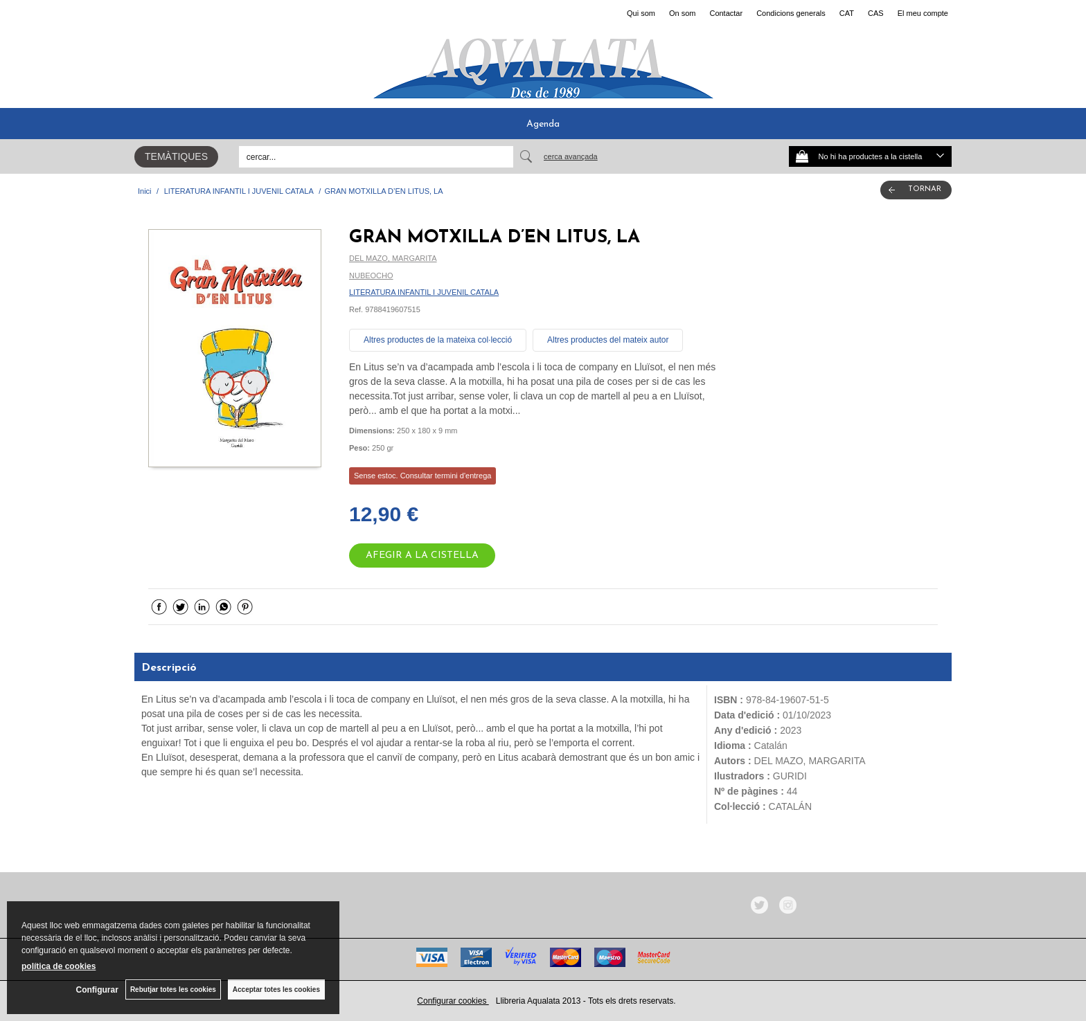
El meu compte (923, 13)
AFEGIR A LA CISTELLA (422, 555)
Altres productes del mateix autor (607, 340)
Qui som (641, 13)
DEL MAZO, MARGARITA (393, 258)
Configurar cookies (452, 1001)
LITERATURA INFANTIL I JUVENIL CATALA (424, 292)
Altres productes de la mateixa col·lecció (438, 340)
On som (682, 13)
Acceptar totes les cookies (276, 989)
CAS (876, 13)
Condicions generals (791, 13)
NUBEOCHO (371, 275)
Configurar (97, 990)
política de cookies (58, 966)
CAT (846, 13)
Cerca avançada (571, 156)
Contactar (725, 13)
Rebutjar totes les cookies (173, 989)
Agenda (543, 124)
